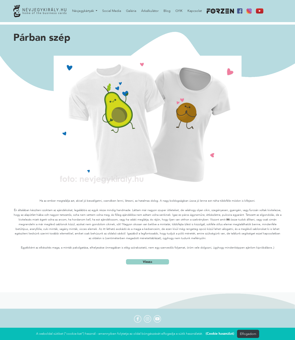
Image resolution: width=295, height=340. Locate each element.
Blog (166, 12)
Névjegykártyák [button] (83, 12)
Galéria (131, 12)
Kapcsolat (194, 12)
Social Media (111, 12)
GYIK (179, 12)
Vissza (147, 262)
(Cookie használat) (220, 333)
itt (228, 220)
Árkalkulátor (150, 12)
